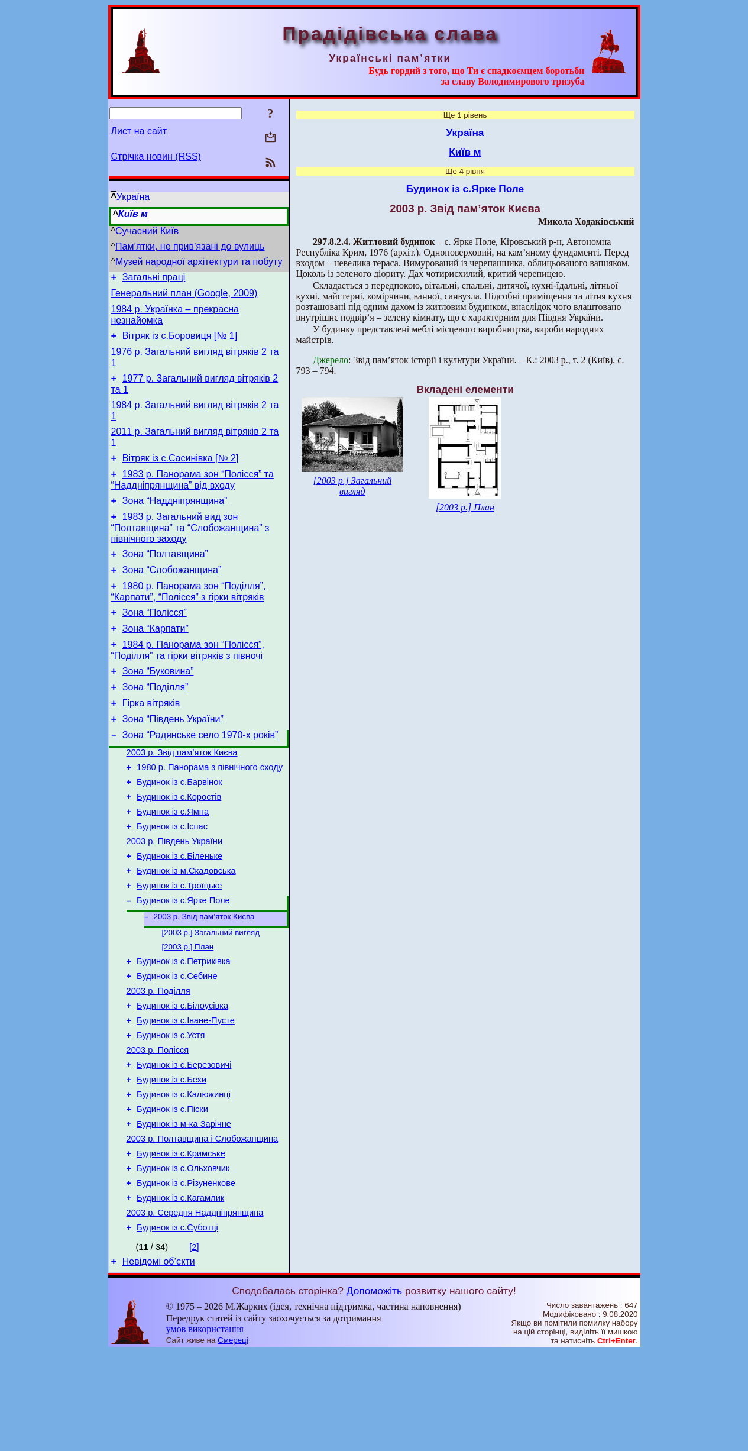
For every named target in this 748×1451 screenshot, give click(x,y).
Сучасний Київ (147, 231)
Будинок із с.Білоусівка (182, 1076)
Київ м (133, 214)
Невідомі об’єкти (158, 1361)
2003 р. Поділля (158, 1060)
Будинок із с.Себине (177, 1043)
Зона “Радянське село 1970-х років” (200, 776)
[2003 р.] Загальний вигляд (211, 995)
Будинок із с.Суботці (177, 1325)
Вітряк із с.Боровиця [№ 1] (179, 343)
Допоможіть (374, 1390)
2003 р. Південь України (175, 894)
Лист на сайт (139, 131)
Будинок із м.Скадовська (186, 927)
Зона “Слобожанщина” (172, 595)
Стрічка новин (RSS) (156, 156)
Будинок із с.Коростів (179, 844)
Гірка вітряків (151, 740)
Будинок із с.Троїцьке (179, 944)
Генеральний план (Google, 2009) (184, 297)
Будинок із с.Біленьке (179, 911)
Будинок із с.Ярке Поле (183, 960)
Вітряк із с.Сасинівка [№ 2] (180, 474)
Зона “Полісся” (154, 641)
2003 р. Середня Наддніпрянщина (195, 1308)
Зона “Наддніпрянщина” (175, 520)
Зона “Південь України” (173, 758)
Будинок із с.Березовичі (184, 1143)
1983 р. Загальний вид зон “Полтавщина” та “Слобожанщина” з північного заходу (190, 549)
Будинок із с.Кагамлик (180, 1292)
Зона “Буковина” (158, 705)
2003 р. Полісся (158, 1126)
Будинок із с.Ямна (173, 861)
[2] (194, 1344)
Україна (133, 197)
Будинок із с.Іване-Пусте (186, 1093)
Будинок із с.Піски (172, 1192)
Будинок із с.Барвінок (179, 828)
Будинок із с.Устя (171, 1109)
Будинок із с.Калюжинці (184, 1176)
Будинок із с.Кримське (181, 1242)
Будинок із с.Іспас (172, 878)
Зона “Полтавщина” (165, 577)
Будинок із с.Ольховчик (183, 1258)
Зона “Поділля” (155, 723)
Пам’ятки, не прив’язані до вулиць (190, 246)
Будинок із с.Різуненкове (186, 1275)
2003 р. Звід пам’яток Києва (182, 795)
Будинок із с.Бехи (171, 1159)
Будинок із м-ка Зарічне (184, 1209)
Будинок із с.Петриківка (184, 1027)
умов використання (205, 1428)
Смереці (233, 1439)
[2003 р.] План (188, 1010)
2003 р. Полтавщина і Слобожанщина (203, 1225)
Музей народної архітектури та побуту (198, 262)
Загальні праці (154, 279)
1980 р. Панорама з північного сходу (210, 811)
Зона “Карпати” (155, 659)
